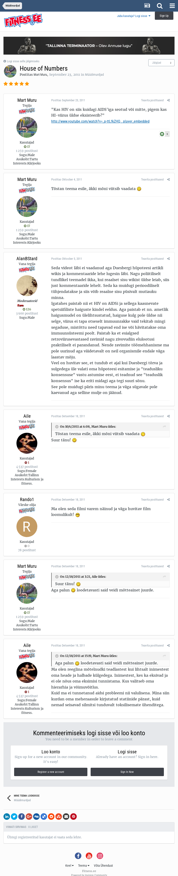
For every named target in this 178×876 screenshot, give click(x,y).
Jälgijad (156, 62)
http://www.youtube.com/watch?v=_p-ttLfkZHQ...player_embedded (99, 121)
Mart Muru (40, 74)
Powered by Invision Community (89, 869)
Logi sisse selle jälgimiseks (23, 61)
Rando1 (27, 493)
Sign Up (164, 15)
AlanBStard (26, 258)
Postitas (67, 100)
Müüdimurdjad (94, 74)
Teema (83, 859)
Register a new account (51, 766)
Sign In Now (127, 766)
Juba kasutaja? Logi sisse (133, 16)
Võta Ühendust (103, 859)
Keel (69, 859)
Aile (27, 410)
